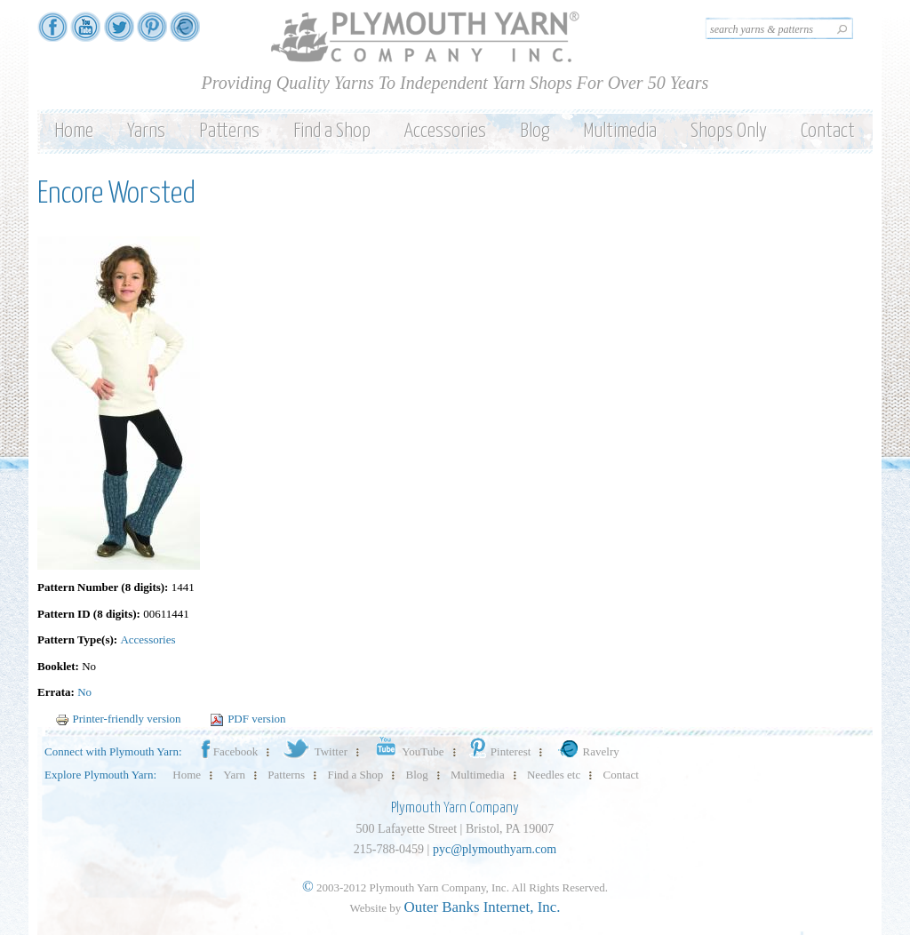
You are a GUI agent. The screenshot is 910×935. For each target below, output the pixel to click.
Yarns (146, 131)
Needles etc (553, 774)
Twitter (314, 751)
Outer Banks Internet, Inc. (482, 907)
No (84, 692)
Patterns (229, 131)
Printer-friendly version (118, 718)
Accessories (445, 131)
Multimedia (620, 131)
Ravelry (586, 751)
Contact (828, 131)
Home (73, 131)
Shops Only (728, 131)
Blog (534, 131)
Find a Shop (332, 131)
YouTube (406, 751)
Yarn (234, 774)
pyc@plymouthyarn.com (494, 849)
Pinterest (499, 751)
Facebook (228, 751)
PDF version (247, 718)
